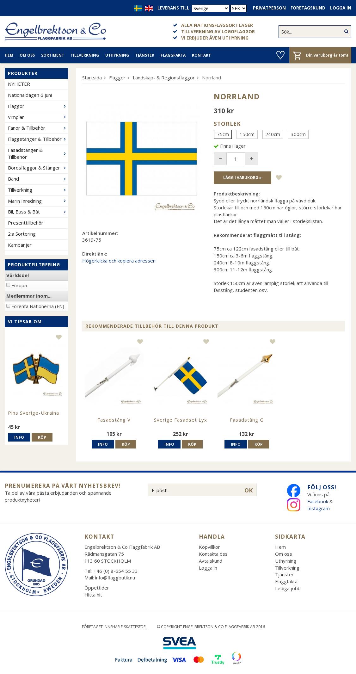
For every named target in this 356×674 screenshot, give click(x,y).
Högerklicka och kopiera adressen (119, 260)
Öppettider (96, 587)
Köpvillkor (209, 547)
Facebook (317, 501)
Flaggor (38, 106)
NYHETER (19, 84)
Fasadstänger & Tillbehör (38, 153)
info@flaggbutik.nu (115, 577)
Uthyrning (117, 55)
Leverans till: (174, 8)
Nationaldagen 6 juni (30, 95)
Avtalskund (210, 561)
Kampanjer (20, 245)
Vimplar (38, 117)
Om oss (27, 55)
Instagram (319, 508)
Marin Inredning (38, 201)
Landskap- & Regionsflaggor (164, 77)
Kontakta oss (213, 554)
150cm (247, 134)
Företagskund (308, 8)
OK (248, 490)
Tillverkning (85, 55)
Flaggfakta (173, 55)
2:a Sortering (22, 234)
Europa (19, 285)
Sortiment (52, 55)
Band (38, 179)
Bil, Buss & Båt (38, 211)
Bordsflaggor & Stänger (38, 167)
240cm (272, 134)
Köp (42, 437)
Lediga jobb (288, 588)
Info (19, 437)
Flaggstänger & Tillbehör (38, 139)
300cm (298, 134)
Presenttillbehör (25, 223)
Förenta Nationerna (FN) (37, 306)
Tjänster (144, 55)
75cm (223, 134)
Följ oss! (321, 487)
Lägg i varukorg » (242, 177)
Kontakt (201, 55)
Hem (9, 55)
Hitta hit (93, 594)
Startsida (92, 77)
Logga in (340, 8)
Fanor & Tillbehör (38, 128)
